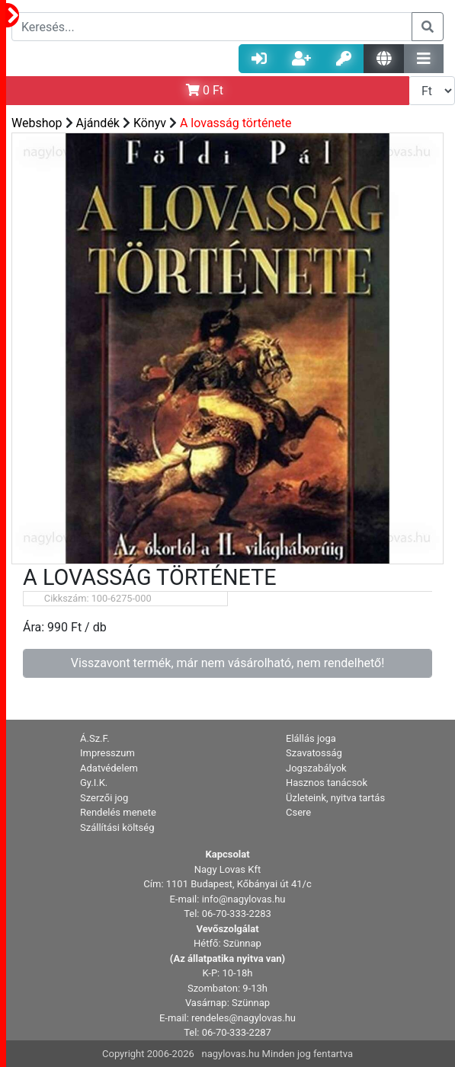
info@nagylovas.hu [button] (244, 899)
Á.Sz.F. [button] (95, 738)
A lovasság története (236, 123)
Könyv (149, 123)
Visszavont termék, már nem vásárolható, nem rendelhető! (228, 663)
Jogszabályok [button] (316, 768)
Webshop (36, 123)
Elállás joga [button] (311, 738)
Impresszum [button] (107, 753)
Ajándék (98, 123)
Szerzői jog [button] (104, 797)
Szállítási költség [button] (117, 827)
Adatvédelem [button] (109, 768)
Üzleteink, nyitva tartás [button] (335, 797)
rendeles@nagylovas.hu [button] (243, 1018)
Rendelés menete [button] (118, 812)
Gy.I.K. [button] (93, 782)
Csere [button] (298, 812)
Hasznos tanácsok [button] (326, 782)
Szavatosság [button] (314, 753)
